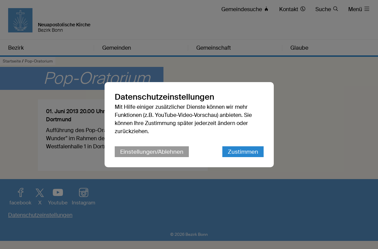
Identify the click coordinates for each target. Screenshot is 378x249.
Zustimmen (243, 151)
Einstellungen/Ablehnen (151, 151)
